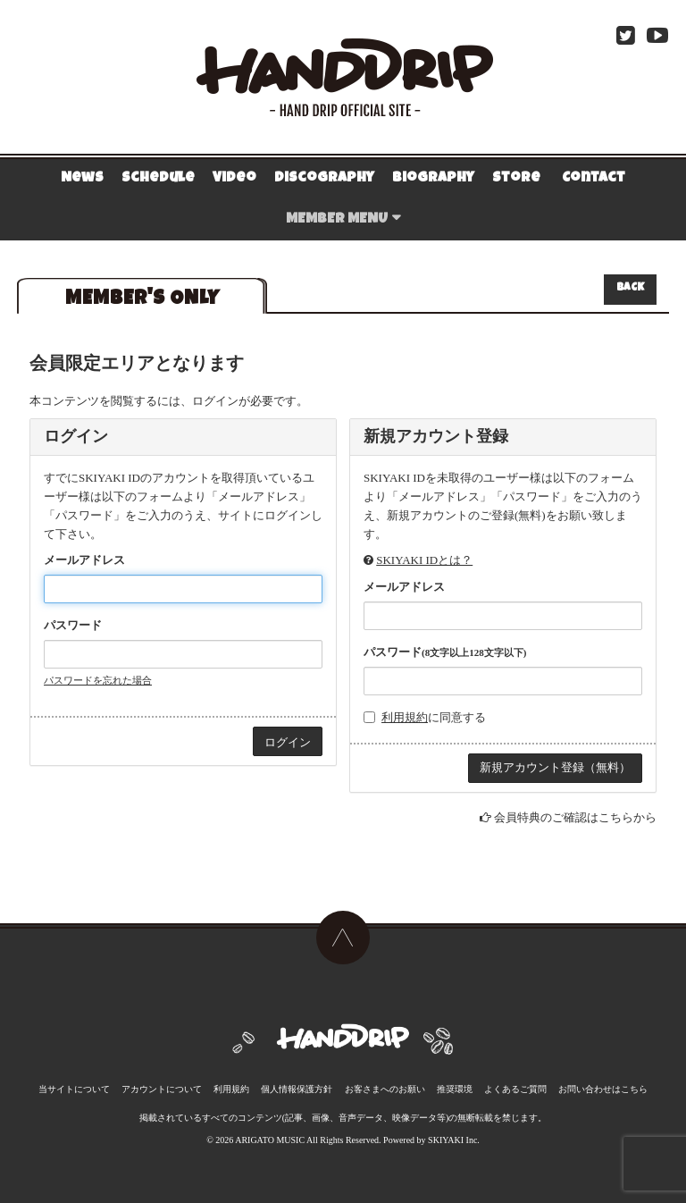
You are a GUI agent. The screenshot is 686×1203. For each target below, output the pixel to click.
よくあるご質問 (515, 1089)
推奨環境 (455, 1089)
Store (516, 179)
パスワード (73, 625)
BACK (630, 288)
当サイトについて (74, 1089)
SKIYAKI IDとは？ (424, 560)
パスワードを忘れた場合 (98, 680)
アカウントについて (161, 1089)
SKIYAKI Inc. (454, 1140)
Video (234, 179)
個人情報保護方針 (296, 1089)
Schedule (158, 179)
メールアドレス (84, 560)
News (82, 179)
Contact (593, 179)
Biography (433, 179)
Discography (324, 179)
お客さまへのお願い (385, 1089)
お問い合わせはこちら (603, 1089)
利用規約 (404, 717)
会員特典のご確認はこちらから (575, 817)
